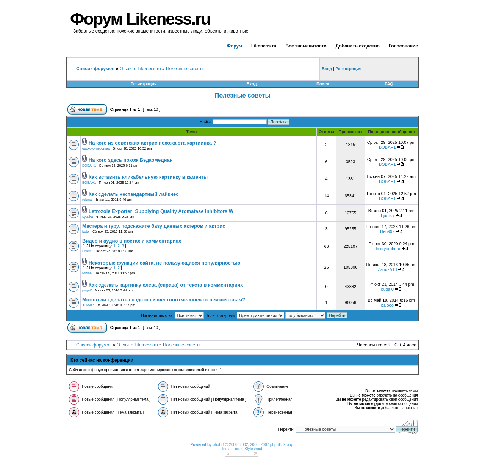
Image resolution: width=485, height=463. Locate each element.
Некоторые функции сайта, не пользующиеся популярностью (165, 263)
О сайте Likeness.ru (140, 68)
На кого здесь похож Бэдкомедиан (131, 160)
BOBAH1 (387, 147)
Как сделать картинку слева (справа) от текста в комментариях (166, 285)
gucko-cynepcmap (96, 148)
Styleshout (253, 449)
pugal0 (87, 290)
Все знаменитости (306, 46)
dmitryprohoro (387, 248)
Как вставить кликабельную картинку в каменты (148, 177)
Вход (251, 84)
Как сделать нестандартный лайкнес (134, 194)
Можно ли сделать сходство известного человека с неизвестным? (163, 299)
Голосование (403, 46)
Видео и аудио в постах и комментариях (131, 241)
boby (86, 231)
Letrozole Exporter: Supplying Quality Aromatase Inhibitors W (161, 211)
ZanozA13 (387, 269)
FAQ (389, 84)
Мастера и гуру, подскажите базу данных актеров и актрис (153, 226)
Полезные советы (184, 68)
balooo (387, 305)
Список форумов (94, 345)
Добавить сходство (358, 46)
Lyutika (87, 217)
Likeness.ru (264, 46)
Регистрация (144, 84)
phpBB (218, 445)
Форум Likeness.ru (140, 18)
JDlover (88, 305)
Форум (234, 46)
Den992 (387, 231)
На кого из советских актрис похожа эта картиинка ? (152, 143)
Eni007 (87, 251)
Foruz (237, 449)
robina (87, 200)
